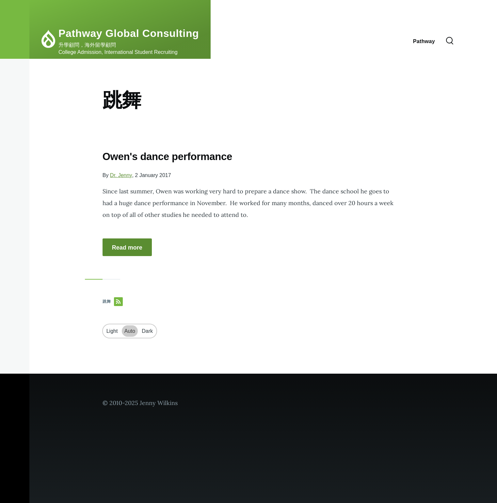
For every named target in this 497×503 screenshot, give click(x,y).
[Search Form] (449, 41)
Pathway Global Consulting (128, 33)
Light (112, 331)
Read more (127, 247)
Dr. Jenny (121, 175)
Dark (147, 331)
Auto (129, 331)
